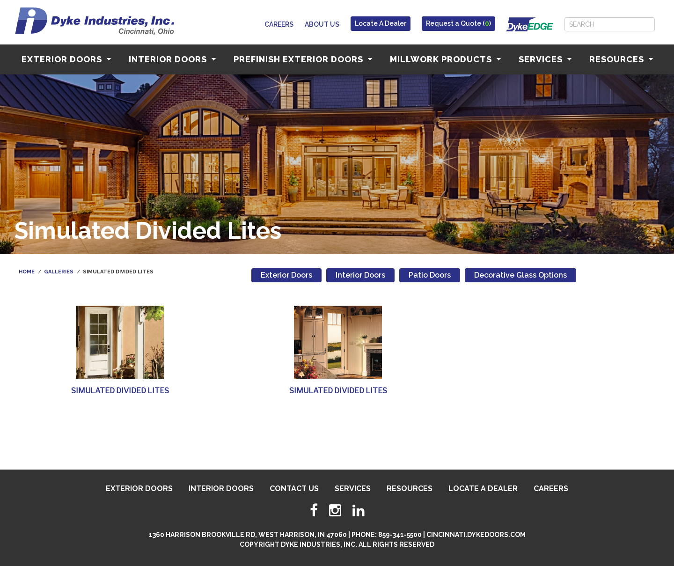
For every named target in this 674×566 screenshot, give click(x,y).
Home (27, 272)
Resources (621, 59)
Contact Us (294, 488)
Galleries (58, 272)
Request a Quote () (458, 23)
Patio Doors (430, 275)
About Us (322, 24)
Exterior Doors (66, 59)
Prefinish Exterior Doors (303, 59)
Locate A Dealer (380, 23)
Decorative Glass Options (520, 275)
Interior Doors (172, 59)
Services (545, 59)
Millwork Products (445, 59)
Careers (278, 24)
